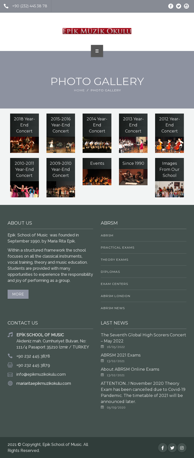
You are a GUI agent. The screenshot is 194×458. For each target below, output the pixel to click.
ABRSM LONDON (115, 296)
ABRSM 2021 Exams (120, 355)
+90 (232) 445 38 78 (23, 6)
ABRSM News (113, 308)
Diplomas (110, 272)
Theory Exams (114, 259)
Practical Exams (117, 247)
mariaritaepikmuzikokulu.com (43, 383)
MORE (18, 294)
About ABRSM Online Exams (130, 369)
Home (79, 90)
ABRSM (107, 235)
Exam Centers (114, 284)
